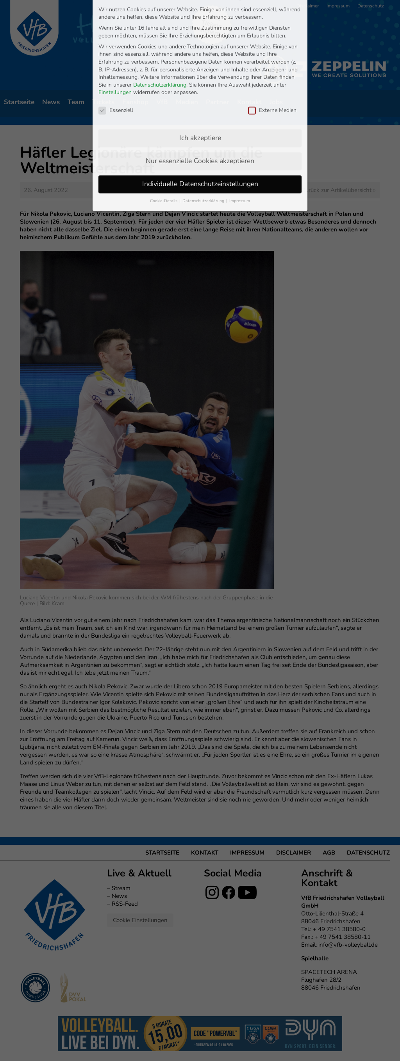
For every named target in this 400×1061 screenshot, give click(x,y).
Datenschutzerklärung (159, 17)
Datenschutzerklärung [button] (203, 133)
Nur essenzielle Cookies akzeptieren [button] (200, 93)
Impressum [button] (239, 133)
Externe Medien (272, 42)
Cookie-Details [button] (164, 133)
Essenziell (115, 42)
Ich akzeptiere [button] (200, 70)
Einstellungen (115, 24)
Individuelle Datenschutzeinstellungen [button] (200, 116)
